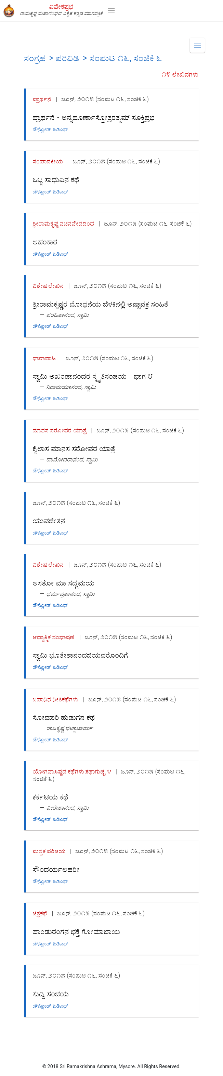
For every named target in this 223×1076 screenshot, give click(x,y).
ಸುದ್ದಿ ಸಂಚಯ (51, 993)
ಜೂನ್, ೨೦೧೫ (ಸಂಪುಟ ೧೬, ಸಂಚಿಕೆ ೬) (105, 99)
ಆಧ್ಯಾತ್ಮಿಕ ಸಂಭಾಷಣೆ (54, 637)
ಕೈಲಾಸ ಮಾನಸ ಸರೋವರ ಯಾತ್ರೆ (74, 448)
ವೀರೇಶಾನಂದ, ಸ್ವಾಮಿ (68, 807)
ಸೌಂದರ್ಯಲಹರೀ (56, 869)
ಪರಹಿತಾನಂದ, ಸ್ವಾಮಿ (68, 314)
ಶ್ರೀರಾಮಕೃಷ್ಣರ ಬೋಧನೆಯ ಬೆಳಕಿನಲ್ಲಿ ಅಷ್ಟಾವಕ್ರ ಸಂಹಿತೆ (101, 303)
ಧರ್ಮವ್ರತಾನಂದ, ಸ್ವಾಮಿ (71, 593)
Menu (199, 42)
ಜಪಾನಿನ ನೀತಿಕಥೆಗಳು (56, 699)
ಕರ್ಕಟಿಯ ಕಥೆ (50, 796)
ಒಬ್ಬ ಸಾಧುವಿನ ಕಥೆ (56, 179)
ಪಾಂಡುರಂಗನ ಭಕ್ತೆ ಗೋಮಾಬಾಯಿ (76, 931)
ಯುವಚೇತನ (49, 520)
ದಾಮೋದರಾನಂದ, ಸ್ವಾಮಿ (72, 459)
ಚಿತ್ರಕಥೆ (40, 913)
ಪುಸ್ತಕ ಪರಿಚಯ (49, 851)
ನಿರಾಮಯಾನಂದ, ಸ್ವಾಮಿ (71, 386)
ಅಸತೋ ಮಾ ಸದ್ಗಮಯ (64, 582)
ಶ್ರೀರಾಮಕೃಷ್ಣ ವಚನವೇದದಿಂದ (63, 223)
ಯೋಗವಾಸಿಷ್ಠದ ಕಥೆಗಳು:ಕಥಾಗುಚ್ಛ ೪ (72, 771)
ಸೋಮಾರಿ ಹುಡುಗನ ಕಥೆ (64, 717)
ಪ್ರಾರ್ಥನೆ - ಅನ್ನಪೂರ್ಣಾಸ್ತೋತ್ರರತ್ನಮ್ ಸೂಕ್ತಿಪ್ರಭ (94, 117)
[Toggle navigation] (111, 10)
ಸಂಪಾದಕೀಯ (48, 161)
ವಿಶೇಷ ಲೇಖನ (48, 285)
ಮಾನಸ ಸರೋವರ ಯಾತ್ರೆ (60, 430)
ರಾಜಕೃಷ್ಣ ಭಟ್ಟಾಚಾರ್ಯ (70, 727)
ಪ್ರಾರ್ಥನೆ (42, 99)
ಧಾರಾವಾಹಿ (44, 358)
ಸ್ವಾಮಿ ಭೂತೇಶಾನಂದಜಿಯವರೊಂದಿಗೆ (80, 654)
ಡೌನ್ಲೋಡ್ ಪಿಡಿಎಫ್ (50, 129)
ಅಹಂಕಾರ (45, 241)
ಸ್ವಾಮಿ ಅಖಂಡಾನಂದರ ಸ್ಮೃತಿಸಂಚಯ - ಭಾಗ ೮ (93, 375)
